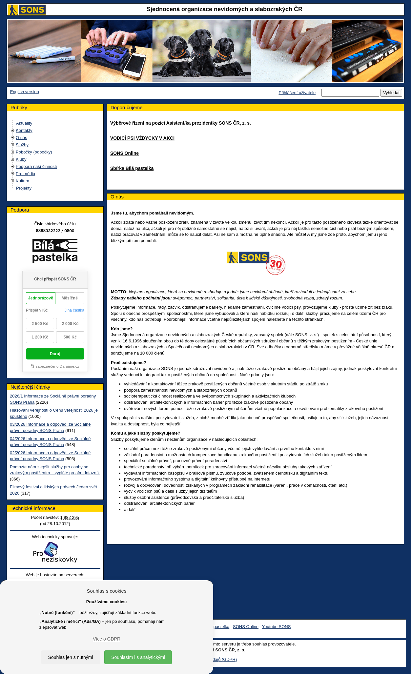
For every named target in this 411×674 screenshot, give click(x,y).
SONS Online (124, 153)
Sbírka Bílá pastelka (132, 168)
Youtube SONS (276, 626)
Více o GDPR (106, 639)
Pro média (25, 173)
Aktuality (24, 123)
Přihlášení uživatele (297, 92)
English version (24, 91)
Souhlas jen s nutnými (70, 657)
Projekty (23, 188)
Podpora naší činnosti (36, 166)
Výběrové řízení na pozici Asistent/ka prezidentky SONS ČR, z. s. (180, 123)
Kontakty (24, 130)
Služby (22, 144)
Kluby (21, 159)
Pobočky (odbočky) (34, 152)
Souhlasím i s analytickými (138, 657)
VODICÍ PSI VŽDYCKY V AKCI (142, 138)
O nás (21, 137)
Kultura (22, 180)
